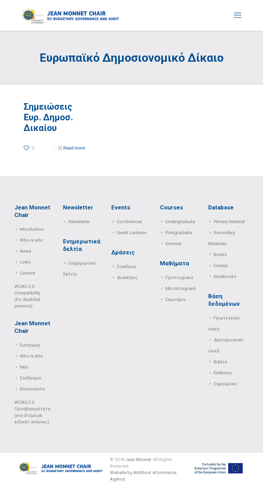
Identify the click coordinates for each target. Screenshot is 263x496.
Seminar (173, 243)
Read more (74, 147)
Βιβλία (220, 361)
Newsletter (79, 221)
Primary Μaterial (229, 221)
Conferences (129, 221)
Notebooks (225, 276)
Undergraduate (180, 221)
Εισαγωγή (30, 345)
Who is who (31, 240)
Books (220, 254)
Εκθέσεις (223, 372)
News (25, 251)
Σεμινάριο (175, 299)
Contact (27, 273)
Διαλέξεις (127, 277)
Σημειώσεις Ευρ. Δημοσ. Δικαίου (48, 117)
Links (25, 262)
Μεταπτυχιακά (180, 288)
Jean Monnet (138, 459)
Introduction (32, 229)
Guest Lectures (132, 232)
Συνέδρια (126, 266)
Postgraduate (178, 232)
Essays (221, 265)
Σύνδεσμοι (30, 377)
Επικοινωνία (32, 388)
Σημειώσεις (226, 383)
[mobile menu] (237, 15)
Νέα (24, 367)
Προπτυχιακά (179, 277)
